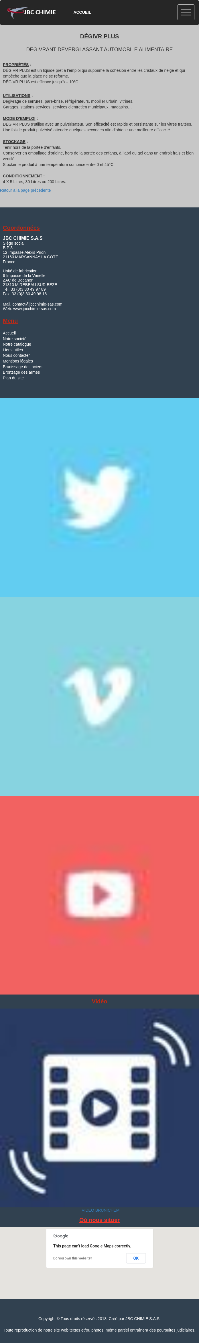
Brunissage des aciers (22, 367)
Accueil (9, 333)
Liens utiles (13, 350)
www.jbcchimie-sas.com (34, 308)
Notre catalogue (17, 344)
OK (136, 1258)
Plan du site (13, 378)
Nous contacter (16, 355)
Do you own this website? (72, 1258)
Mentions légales (18, 361)
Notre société (14, 338)
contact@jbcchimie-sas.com (36, 304)
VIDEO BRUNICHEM (99, 1210)
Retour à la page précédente (25, 190)
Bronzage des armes (21, 372)
